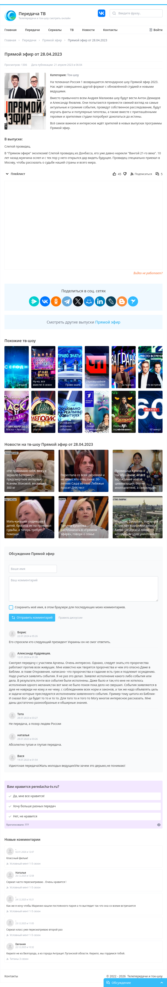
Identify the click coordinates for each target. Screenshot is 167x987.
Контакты (110, 30)
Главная (10, 30)
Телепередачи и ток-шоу (145, 976)
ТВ (72, 30)
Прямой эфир (52, 40)
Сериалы (55, 30)
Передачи (32, 30)
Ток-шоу (73, 75)
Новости (88, 30)
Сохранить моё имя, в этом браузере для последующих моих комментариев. (70, 607)
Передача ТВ (32, 13)
